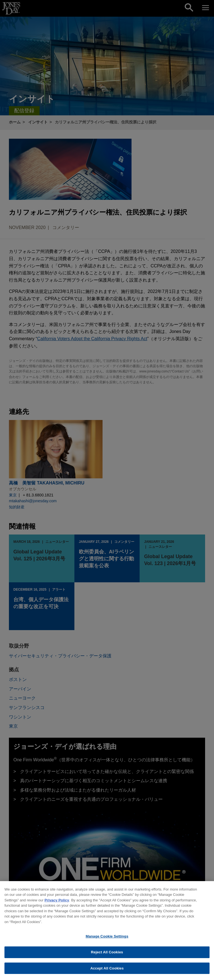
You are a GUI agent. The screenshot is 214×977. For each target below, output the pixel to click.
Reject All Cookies (107, 955)
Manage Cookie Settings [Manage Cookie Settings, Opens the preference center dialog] (107, 939)
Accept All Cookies (107, 971)
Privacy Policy (57, 903)
